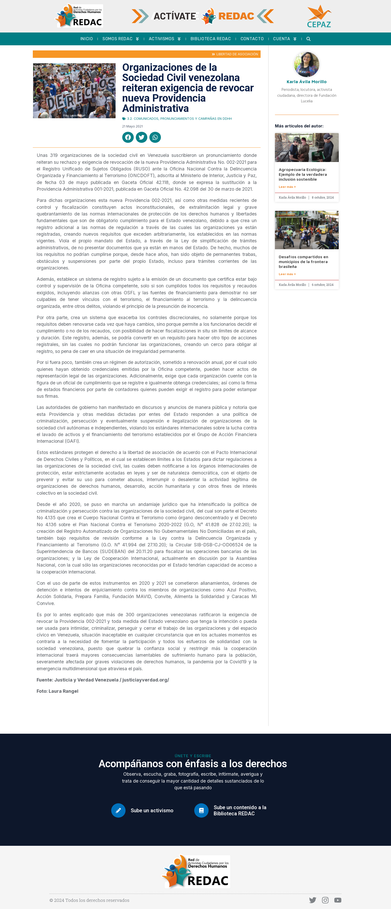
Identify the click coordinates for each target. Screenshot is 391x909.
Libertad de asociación (237, 54)
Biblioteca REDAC (211, 38)
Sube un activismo (152, 810)
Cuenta (285, 39)
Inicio (86, 38)
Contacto (252, 38)
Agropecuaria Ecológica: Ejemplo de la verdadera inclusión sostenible (303, 174)
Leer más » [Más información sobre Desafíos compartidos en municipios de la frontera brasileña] (287, 274)
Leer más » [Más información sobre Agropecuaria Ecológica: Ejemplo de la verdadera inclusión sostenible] (287, 187)
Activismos (165, 39)
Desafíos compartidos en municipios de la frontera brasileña (303, 261)
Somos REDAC (120, 39)
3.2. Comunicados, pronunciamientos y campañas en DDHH (179, 119)
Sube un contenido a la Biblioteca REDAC (240, 810)
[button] (128, 137)
